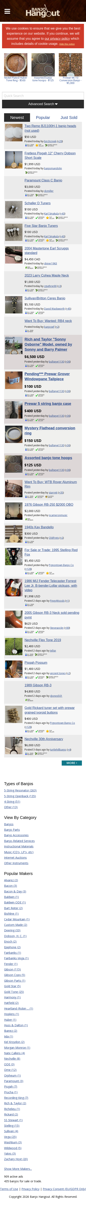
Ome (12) (10, 1070)
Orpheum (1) (12, 1075)
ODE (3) (9, 1064)
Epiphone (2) (12, 947)
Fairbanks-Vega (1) (16, 958)
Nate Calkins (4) (14, 1053)
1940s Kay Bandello (39, 527)
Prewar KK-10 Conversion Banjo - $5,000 (70, 80)
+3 (59, 286)
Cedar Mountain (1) (17, 919)
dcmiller (49, 191)
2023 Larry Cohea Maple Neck (47, 275)
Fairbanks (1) (12, 953)
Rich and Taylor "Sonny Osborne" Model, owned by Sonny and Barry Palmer (48, 344)
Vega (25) (10, 1137)
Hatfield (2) (11, 1003)
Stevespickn (57, 628)
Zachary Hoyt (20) (16, 1159)
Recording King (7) (16, 1098)
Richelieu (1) (12, 1109)
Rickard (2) (11, 1114)
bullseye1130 (56, 361)
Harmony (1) (12, 997)
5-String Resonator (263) (20, 790)
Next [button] (78, 71)
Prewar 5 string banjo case (48, 404)
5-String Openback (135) (20, 796)
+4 (69, 749)
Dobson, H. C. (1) (15, 936)
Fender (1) (11, 964)
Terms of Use (9, 1189)
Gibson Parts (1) (14, 980)
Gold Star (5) (12, 986)
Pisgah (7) (10, 1086)
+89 (67, 628)
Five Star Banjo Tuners (41, 225)
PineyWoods (57, 600)
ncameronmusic (58, 515)
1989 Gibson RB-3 (38, 685)
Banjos (8, 824)
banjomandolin (53, 168)
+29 (60, 141)
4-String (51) (12, 801)
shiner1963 (50, 263)
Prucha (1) (11, 1092)
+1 (67, 600)
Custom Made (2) (15, 925)
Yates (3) (10, 1153)
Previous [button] (4, 71)
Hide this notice (67, 44)
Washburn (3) (13, 1142)
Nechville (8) (12, 1058)
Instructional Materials (19, 846)
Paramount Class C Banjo (43, 180)
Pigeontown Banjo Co (61, 565)
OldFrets (54, 538)
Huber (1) (10, 1020)
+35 (61, 492)
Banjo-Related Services (19, 841)
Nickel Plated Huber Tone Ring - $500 (15, 79)
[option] (15, 67)
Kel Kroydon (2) (14, 1042)
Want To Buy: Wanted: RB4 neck (48, 321)
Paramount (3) (13, 1081)
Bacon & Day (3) (15, 891)
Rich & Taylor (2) (15, 1103)
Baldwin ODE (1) (15, 902)
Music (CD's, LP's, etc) (19, 852)
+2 (57, 327)
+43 (62, 213)
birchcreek (50, 141)
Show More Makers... (18, 1169)
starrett (53, 492)
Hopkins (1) (11, 1014)
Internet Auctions (15, 857)
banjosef (49, 327)
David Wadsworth (54, 308)
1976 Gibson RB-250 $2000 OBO (49, 504)
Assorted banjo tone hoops (48, 458)
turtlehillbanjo (58, 749)
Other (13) (11, 807)
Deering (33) (12, 930)
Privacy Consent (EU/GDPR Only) (64, 1189)
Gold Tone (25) (14, 992)
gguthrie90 (50, 286)
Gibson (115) (12, 969)
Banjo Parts (12, 830)
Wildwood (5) (12, 1148)
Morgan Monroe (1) (17, 1047)
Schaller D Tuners (37, 203)
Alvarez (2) (11, 880)
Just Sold (68, 117)
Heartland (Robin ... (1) (18, 1008)
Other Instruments (16, 863)
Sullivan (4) (11, 1131)
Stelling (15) (11, 1125)
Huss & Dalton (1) (16, 1025)
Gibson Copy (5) (14, 975)
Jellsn (53, 650)
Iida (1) (8, 1036)
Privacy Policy (30, 1189)
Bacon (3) (10, 886)
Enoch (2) (10, 941)
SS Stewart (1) (13, 1120)
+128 (28, 569)
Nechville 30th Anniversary (44, 739)
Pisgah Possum (36, 662)
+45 (68, 308)
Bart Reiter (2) (13, 908)
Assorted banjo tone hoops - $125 (43, 79)
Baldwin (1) (11, 897)
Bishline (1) (11, 913)
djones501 (56, 696)
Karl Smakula (51, 213)
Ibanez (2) (10, 1031)
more (72, 763)
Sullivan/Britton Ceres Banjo (45, 298)
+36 (68, 361)
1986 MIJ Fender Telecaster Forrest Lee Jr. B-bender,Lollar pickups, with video (51, 585)
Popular (43, 117)
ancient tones (58, 673)
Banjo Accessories (16, 835)
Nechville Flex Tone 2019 (43, 640)
